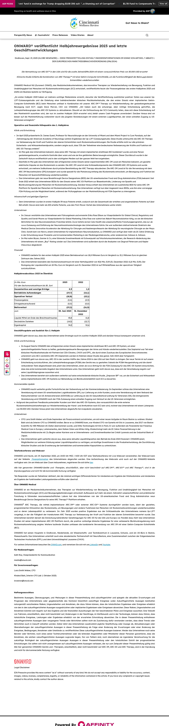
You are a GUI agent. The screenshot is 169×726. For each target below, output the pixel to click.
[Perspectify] (7, 360)
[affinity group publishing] (7, 366)
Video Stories (77, 35)
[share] (153, 35)
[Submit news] (7, 354)
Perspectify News (23, 35)
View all (163, 3)
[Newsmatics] (7, 372)
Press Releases (60, 35)
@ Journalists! (42, 35)
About (90, 35)
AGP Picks (7, 4)
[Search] (147, 35)
